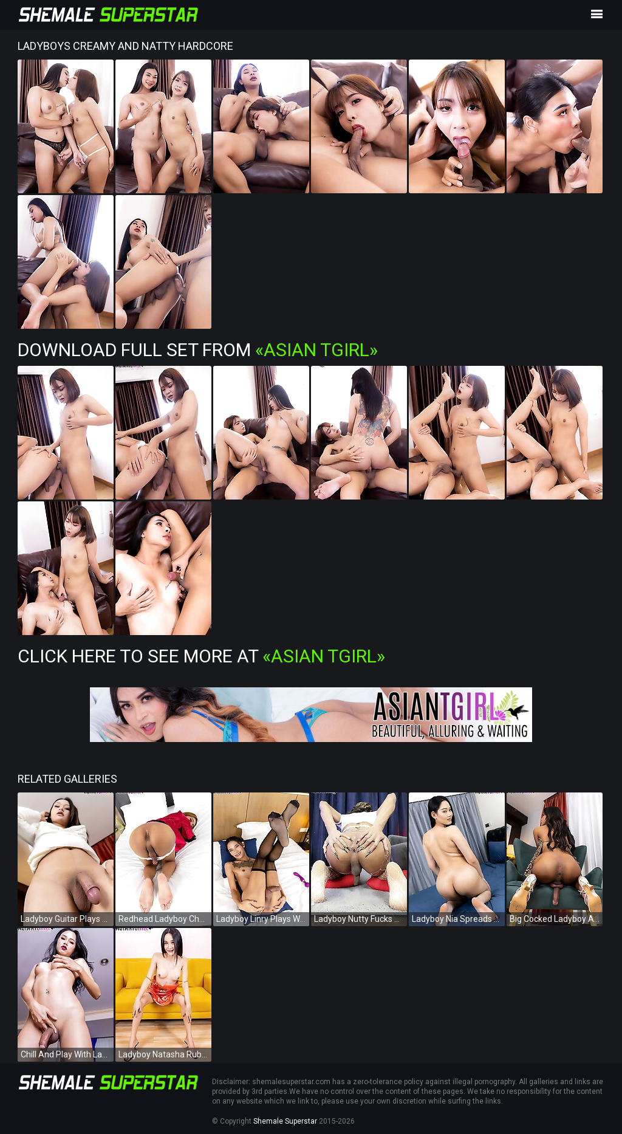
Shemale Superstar (285, 1121)
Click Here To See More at (201, 656)
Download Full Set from (198, 349)
